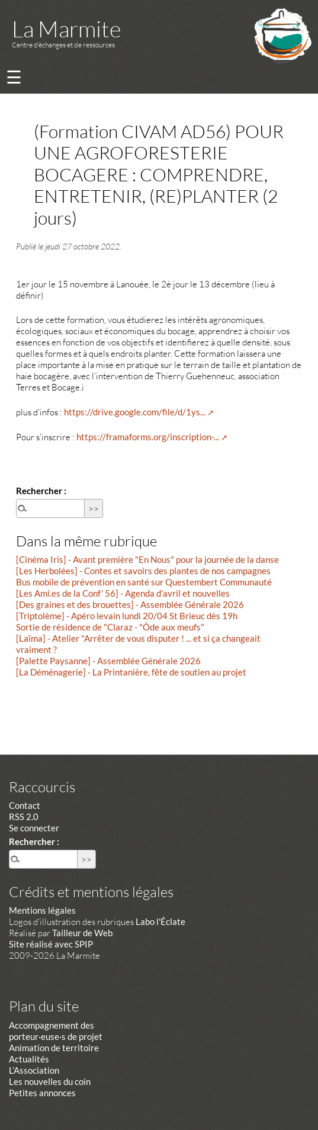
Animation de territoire (54, 1047)
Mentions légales (42, 910)
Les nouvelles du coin (50, 1081)
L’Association (34, 1070)
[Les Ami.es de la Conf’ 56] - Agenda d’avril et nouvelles (123, 593)
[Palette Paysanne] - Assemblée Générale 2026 (108, 660)
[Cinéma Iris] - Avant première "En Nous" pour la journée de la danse (147, 559)
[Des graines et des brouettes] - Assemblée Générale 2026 (130, 604)
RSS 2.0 (23, 816)
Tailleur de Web (82, 932)
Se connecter (34, 827)
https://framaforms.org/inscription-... (147, 436)
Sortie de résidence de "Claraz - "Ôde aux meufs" (110, 627)
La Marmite (66, 29)
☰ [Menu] (14, 77)
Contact (24, 805)
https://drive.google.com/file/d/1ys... (134, 411)
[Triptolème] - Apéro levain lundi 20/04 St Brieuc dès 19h (126, 615)
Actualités (29, 1059)
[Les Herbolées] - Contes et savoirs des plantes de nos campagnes (143, 570)
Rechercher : (41, 490)
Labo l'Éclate (160, 921)
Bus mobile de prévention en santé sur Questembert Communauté (144, 582)
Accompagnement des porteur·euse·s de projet (55, 1031)
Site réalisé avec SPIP (51, 944)
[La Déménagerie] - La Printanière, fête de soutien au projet (131, 672)
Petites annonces (42, 1092)
